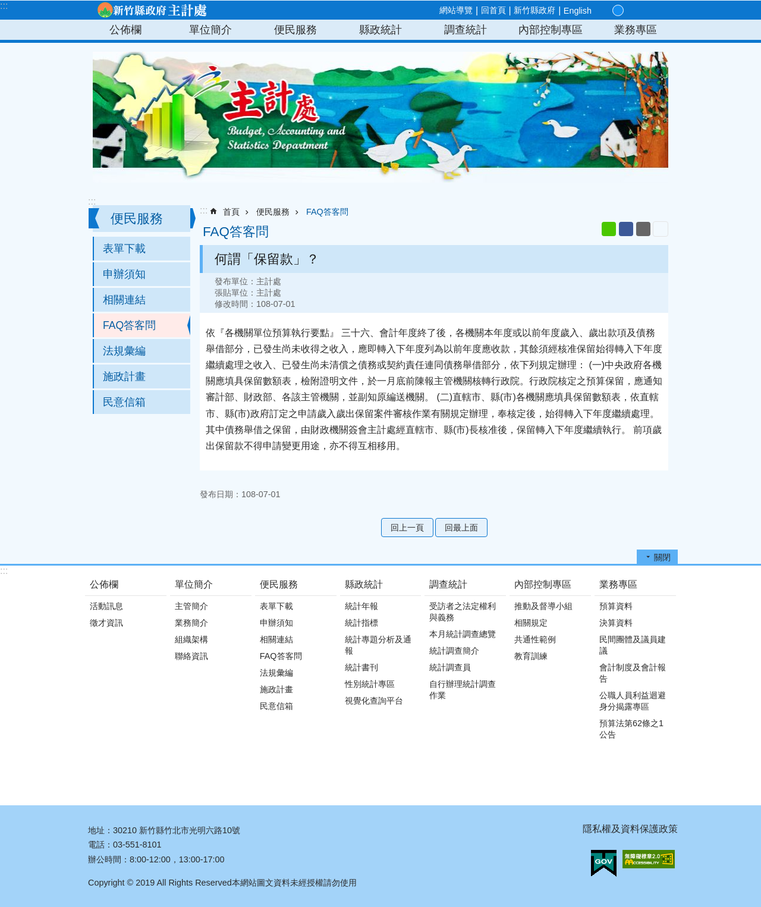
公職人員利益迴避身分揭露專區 (632, 701)
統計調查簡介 (454, 650)
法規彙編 (124, 351)
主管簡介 (191, 606)
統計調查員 (450, 667)
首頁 (231, 211)
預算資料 (616, 606)
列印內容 (660, 229)
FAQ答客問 (129, 325)
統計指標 (361, 622)
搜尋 (658, 11)
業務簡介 (191, 622)
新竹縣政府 (534, 10)
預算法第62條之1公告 (631, 728)
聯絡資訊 (191, 656)
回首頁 (493, 10)
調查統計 (465, 30)
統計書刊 (361, 667)
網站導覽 (456, 10)
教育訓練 (531, 656)
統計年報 (361, 606)
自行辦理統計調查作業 (462, 689)
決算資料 (616, 622)
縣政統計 (380, 30)
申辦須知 (124, 274)
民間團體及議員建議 (632, 645)
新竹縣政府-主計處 (151, 10)
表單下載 (124, 249)
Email (643, 229)
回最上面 (461, 527)
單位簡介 (210, 30)
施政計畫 (124, 376)
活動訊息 (106, 606)
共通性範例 (535, 639)
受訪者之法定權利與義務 (462, 611)
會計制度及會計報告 (632, 673)
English (578, 10)
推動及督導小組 (543, 606)
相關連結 (124, 300)
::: (4, 6)
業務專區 (635, 30)
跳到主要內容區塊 (6, 6)
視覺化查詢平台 (374, 700)
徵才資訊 (106, 622)
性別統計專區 (370, 684)
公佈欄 (125, 30)
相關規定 (531, 622)
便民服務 (295, 30)
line (609, 229)
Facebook (626, 229)
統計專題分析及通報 (378, 645)
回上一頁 (407, 527)
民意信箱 (124, 402)
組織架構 (191, 639)
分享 (644, 10)
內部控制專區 (550, 30)
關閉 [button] (662, 557)
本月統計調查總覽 (462, 634)
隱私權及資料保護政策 (630, 829)
